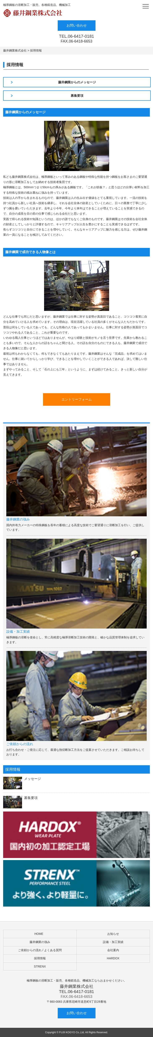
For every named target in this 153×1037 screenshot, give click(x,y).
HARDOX (113, 958)
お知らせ (113, 933)
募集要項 (77, 95)
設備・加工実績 (18, 631)
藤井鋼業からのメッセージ (77, 82)
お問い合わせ (77, 25)
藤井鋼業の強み (18, 519)
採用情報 (40, 958)
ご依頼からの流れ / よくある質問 (40, 950)
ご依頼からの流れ (19, 744)
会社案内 (113, 950)
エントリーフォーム (76, 399)
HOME (38, 933)
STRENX (40, 966)
